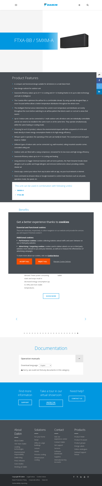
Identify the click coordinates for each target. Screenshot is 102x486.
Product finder (79, 437)
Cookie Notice (53, 256)
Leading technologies (19, 448)
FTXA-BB (20, 195)
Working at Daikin (20, 467)
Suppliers (57, 457)
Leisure (37, 448)
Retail (36, 440)
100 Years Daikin (20, 444)
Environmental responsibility (19, 453)
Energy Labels (79, 446)
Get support (58, 445)
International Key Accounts (60, 461)
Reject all (42, 261)
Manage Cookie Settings (62, 261)
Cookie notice (41, 477)
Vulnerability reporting (19, 483)
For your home (39, 437)
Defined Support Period (80, 453)
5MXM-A (20, 190)
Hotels (36, 451)
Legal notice (31, 477)
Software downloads (58, 452)
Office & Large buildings (39, 444)
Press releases (19, 461)
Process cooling (40, 454)
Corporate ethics (34, 480)
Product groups (79, 443)
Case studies (18, 464)
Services (57, 448)
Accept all (24, 261)
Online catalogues (80, 449)
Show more (51, 296)
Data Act (45, 480)
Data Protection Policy (19, 480)
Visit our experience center (60, 438)
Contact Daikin (59, 442)
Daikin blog (18, 457)
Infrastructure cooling (39, 459)
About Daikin (19, 441)
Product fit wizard (80, 440)
